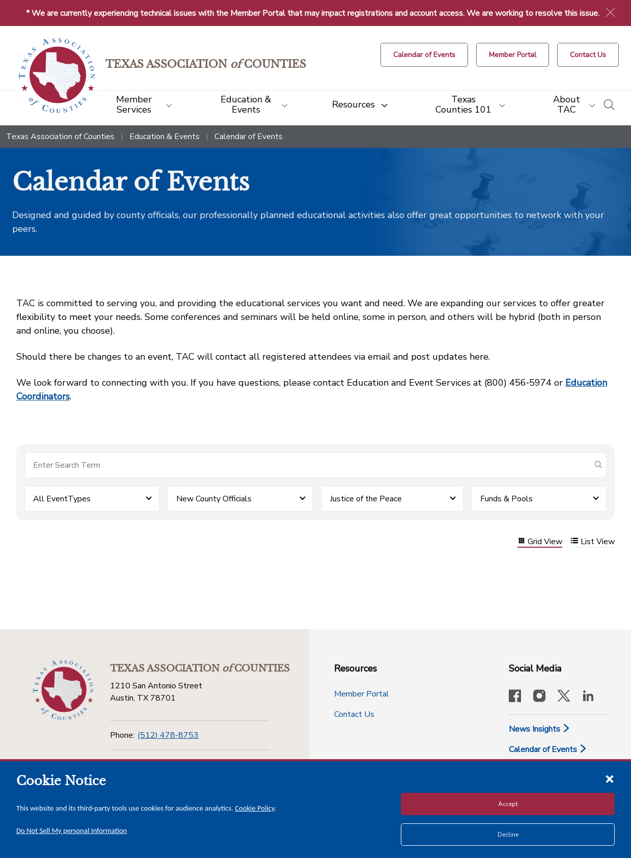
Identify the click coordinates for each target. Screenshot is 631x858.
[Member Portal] (512, 55)
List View (592, 542)
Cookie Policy (255, 808)
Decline (508, 834)
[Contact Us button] (588, 55)
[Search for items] (307, 465)
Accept (508, 804)
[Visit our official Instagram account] (539, 697)
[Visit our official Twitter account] (564, 697)
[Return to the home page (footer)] (63, 690)
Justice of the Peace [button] (366, 498)
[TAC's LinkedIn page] (588, 697)
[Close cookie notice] (610, 778)
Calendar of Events (548, 749)
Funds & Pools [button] (506, 498)
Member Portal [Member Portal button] (361, 694)
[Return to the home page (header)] (56, 75)
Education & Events (164, 136)
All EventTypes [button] (62, 498)
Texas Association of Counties (60, 136)
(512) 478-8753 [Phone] (168, 735)
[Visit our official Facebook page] (515, 697)
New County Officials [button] (214, 498)
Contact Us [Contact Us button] (354, 714)
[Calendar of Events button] (424, 55)
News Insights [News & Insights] (539, 729)
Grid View (539, 542)
